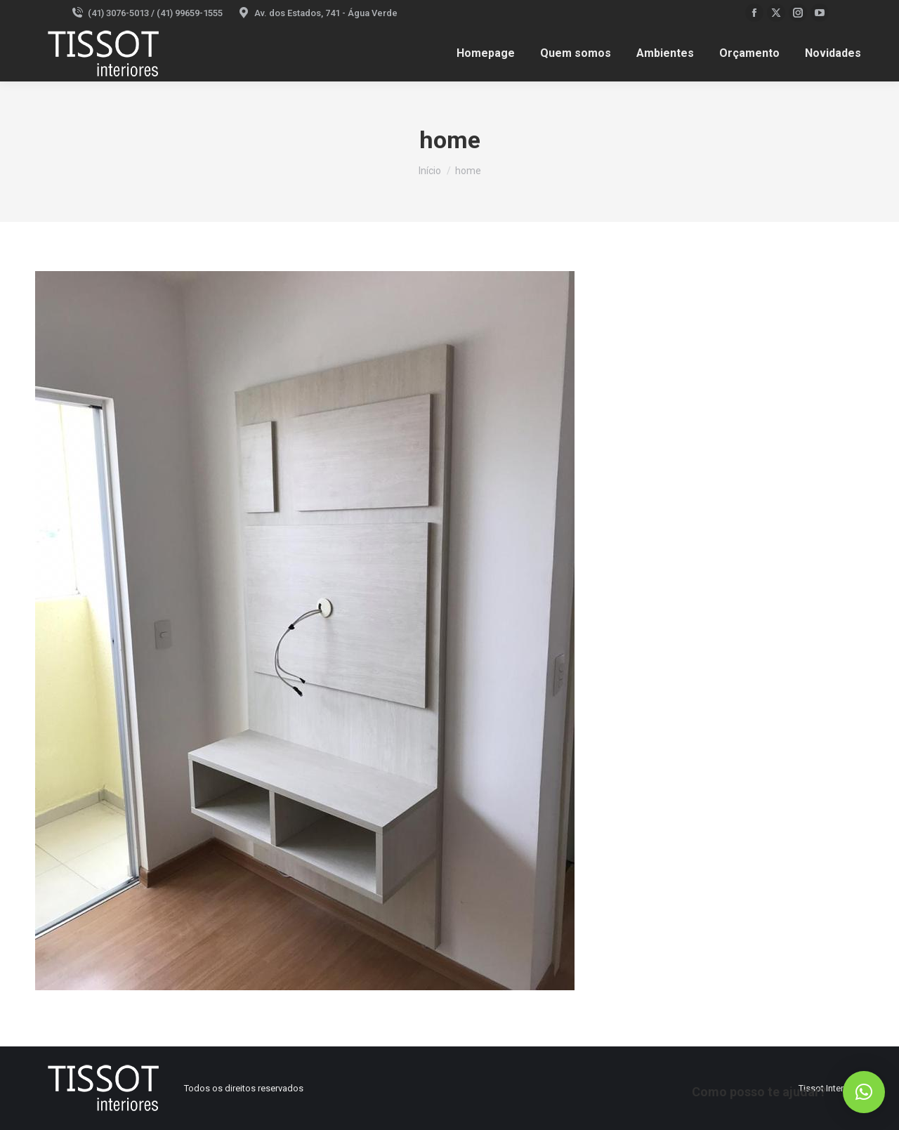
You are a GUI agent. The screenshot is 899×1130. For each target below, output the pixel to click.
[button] (864, 1092)
